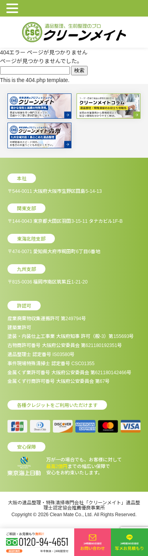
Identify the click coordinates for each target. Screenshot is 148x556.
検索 (79, 70)
